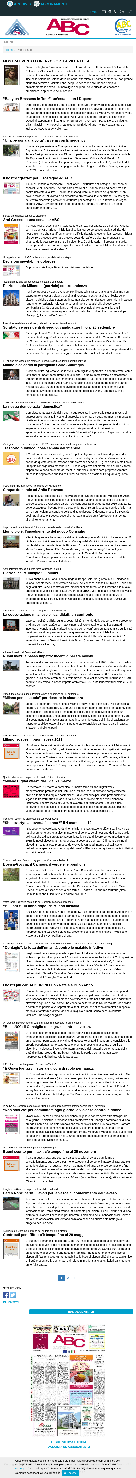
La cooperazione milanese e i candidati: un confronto (48, 615)
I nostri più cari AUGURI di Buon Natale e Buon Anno (48, 985)
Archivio (19, 4)
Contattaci (11, 1302)
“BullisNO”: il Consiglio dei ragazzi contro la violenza (48, 1027)
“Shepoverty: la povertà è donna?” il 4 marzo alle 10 (47, 823)
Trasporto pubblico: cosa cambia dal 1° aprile (41, 448)
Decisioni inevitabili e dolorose (29, 261)
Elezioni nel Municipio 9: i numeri (31, 573)
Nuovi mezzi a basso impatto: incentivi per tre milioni (48, 656)
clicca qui (20, 1468)
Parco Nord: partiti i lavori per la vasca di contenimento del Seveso (60, 1193)
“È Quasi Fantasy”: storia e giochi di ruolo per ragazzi (49, 1068)
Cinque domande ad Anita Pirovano (33, 490)
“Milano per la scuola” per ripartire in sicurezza (43, 698)
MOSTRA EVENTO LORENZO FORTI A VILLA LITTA (46, 61)
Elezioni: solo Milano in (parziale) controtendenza (45, 286)
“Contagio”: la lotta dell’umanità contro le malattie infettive (53, 948)
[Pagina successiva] (74, 1278)
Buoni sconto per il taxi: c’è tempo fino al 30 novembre (49, 1152)
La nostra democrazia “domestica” (32, 407)
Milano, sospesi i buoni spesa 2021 (32, 739)
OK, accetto (70, 1473)
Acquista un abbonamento (69, 1446)
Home (9, 49)
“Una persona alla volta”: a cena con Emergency (44, 140)
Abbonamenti (50, 4)
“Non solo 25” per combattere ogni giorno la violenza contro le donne (62, 1110)
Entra (93, 12)
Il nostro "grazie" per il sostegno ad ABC (37, 178)
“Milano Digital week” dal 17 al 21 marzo (37, 781)
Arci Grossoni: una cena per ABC (31, 220)
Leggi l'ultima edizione (69, 1442)
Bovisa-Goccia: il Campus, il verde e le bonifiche (44, 864)
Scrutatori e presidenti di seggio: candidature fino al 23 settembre (59, 327)
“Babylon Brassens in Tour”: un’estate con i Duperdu (48, 99)
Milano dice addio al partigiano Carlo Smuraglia (43, 365)
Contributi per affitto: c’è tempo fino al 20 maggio (45, 1235)
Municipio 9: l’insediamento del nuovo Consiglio (44, 531)
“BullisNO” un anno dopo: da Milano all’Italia (41, 906)
